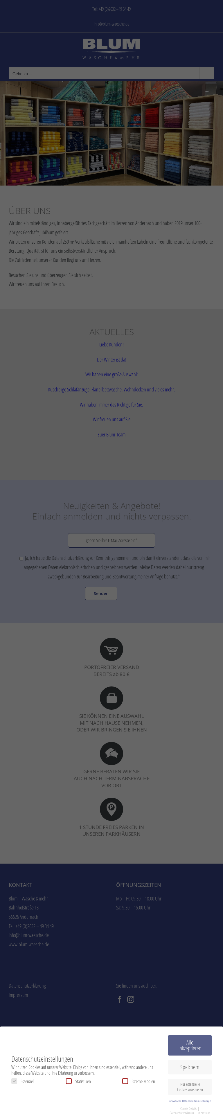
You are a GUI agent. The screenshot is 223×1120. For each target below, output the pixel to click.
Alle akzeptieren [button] (191, 1045)
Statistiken (78, 1081)
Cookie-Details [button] (188, 1108)
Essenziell (23, 1081)
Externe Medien (138, 1081)
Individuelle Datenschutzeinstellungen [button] (190, 1101)
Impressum (204, 1112)
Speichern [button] (189, 1067)
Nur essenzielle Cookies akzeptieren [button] (190, 1086)
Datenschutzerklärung (182, 1112)
